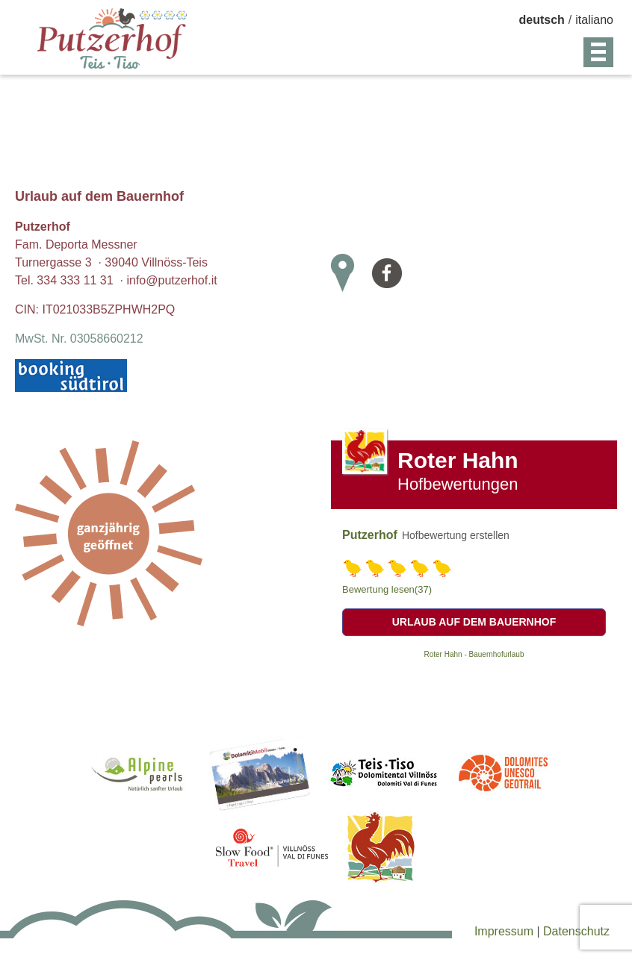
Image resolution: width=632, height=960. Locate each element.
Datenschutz (576, 931)
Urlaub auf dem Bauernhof (474, 622)
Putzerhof (369, 535)
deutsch (542, 19)
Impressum (505, 931)
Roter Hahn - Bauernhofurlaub (474, 654)
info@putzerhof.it (171, 280)
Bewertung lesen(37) (387, 589)
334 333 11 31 (75, 280)
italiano (594, 19)
